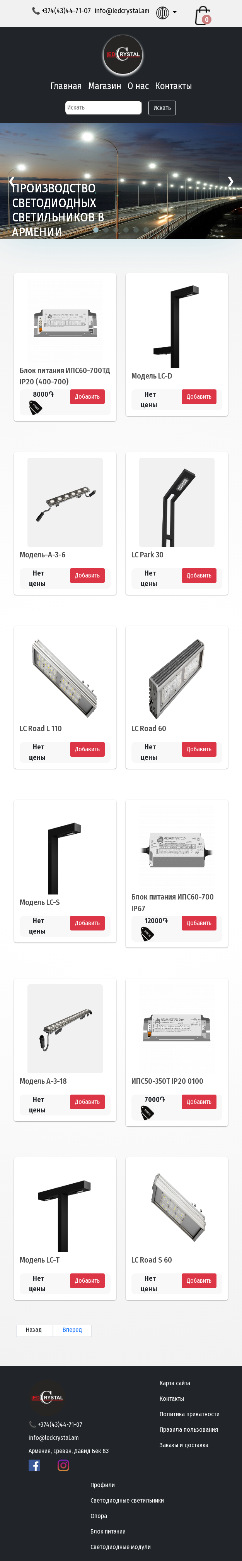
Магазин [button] (104, 86)
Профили (102, 1485)
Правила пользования (189, 1429)
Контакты (173, 86)
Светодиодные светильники (127, 1500)
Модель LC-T (40, 1260)
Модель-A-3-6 (42, 554)
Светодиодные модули (120, 1547)
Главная (66, 86)
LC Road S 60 (151, 1260)
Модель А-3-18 (43, 1081)
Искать (162, 107)
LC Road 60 (148, 728)
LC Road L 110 (41, 728)
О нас (138, 86)
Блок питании (108, 1531)
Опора (98, 1516)
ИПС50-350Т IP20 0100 (167, 1081)
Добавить (87, 396)
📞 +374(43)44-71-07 (61, 11)
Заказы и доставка (184, 1445)
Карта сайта (175, 1383)
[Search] (103, 107)
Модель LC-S (40, 902)
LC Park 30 (147, 554)
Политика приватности (190, 1414)
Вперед (72, 1329)
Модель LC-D (151, 375)
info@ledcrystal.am (122, 11)
